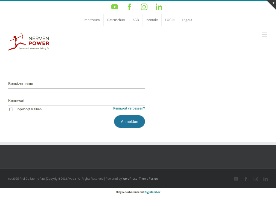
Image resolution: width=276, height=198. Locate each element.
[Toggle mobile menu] (265, 34)
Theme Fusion (148, 178)
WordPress (130, 178)
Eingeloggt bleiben (25, 109)
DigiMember (152, 192)
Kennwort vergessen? (129, 108)
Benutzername (20, 83)
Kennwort (16, 100)
